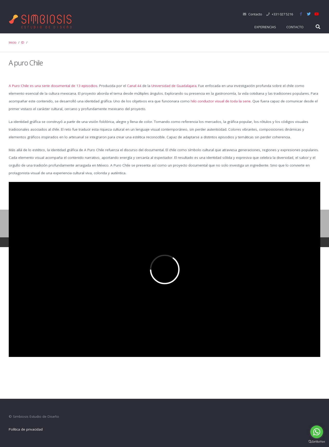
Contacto (255, 14)
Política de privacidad (26, 429)
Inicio (12, 42)
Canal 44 (134, 85)
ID (22, 42)
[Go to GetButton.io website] (316, 441)
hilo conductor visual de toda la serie (221, 101)
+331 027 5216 (282, 14)
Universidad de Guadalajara (173, 85)
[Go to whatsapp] (316, 431)
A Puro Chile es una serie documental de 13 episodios (53, 85)
